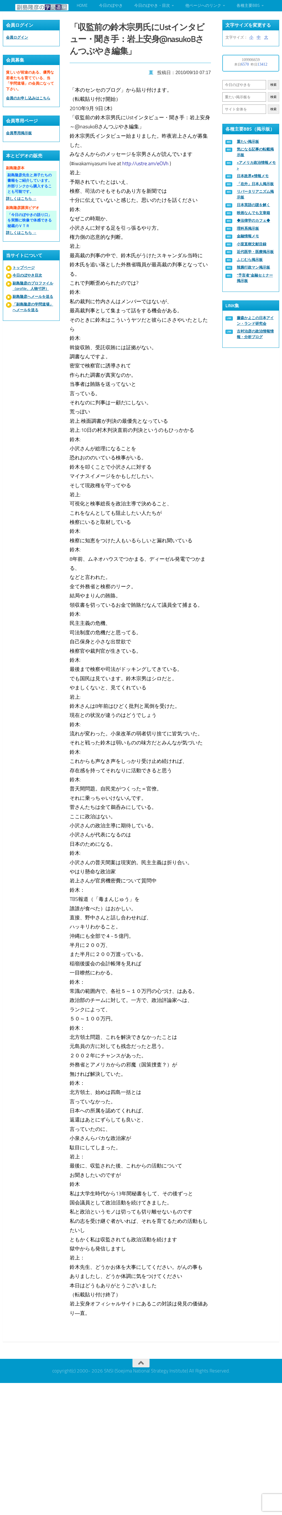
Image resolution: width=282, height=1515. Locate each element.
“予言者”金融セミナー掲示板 (255, 278)
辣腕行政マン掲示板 (253, 267)
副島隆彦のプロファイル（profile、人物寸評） (33, 286)
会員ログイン (17, 37)
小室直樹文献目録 (251, 244)
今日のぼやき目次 (27, 275)
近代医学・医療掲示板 (255, 252)
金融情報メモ (248, 236)
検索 (273, 85)
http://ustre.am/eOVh (146, 162)
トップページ (24, 267)
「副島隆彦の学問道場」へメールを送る (33, 307)
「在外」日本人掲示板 (255, 184)
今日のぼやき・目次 (152, 5)
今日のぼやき (111, 5)
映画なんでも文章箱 (253, 213)
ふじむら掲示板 (250, 260)
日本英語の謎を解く (253, 205)
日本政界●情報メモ (253, 176)
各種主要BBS (248, 5)
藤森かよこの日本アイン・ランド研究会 (255, 321)
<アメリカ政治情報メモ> (256, 165)
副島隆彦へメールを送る (33, 296)
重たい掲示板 (248, 141)
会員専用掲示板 (19, 133)
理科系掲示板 (248, 228)
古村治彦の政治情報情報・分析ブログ (255, 334)
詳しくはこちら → (21, 198)
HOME (82, 5)
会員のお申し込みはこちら (28, 98)
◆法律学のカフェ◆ (253, 220)
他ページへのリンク (203, 5)
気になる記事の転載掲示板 (255, 152)
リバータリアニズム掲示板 (255, 194)
